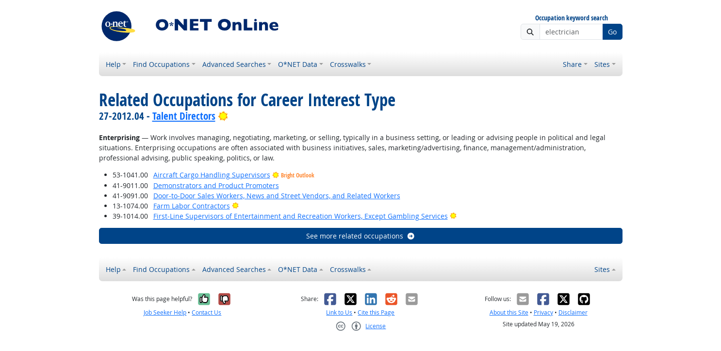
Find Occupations (161, 64)
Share (572, 64)
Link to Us (339, 312)
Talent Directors (183, 116)
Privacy (543, 312)
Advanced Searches (234, 64)
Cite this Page (376, 312)
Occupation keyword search (571, 18)
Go (612, 31)
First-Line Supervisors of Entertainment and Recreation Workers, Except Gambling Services (300, 216)
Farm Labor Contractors (191, 205)
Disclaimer (573, 312)
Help (113, 64)
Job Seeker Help (165, 312)
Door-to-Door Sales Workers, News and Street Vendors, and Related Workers (276, 195)
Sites (602, 64)
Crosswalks (348, 64)
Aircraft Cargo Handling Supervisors (211, 174)
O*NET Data (297, 64)
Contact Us (206, 312)
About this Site (509, 312)
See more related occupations (360, 235)
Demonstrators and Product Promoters (216, 185)
